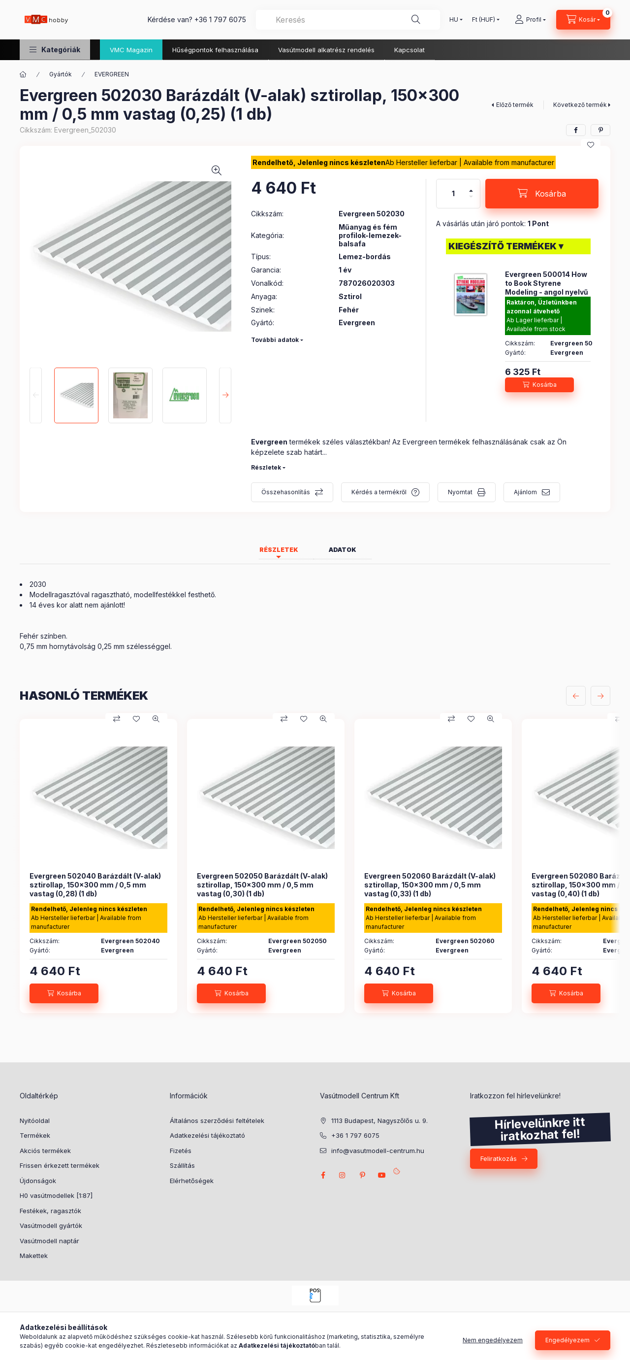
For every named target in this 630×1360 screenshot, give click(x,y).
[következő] (600, 696)
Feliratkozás (498, 1158)
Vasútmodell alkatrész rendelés (326, 50)
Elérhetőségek (192, 1181)
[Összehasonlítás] (116, 719)
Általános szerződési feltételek (217, 1120)
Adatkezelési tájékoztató (207, 1135)
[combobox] (348, 20)
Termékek (35, 1135)
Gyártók (60, 74)
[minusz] (471, 197)
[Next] (225, 395)
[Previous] (36, 395)
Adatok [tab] (342, 549)
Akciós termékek (45, 1151)
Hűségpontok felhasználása (215, 50)
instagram (342, 1175)
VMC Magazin (131, 50)
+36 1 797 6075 (220, 19)
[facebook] (576, 130)
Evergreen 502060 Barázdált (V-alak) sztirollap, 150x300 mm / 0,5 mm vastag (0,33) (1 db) (430, 885)
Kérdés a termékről (379, 492)
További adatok (275, 339)
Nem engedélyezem (493, 1340)
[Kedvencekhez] (590, 145)
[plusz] (471, 191)
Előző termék (515, 104)
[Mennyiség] (453, 193)
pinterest (362, 1175)
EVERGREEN (111, 74)
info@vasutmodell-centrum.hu (377, 1151)
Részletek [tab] (278, 549)
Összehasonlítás (285, 492)
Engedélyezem (567, 1340)
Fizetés (180, 1151)
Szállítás (182, 1165)
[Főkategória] (23, 74)
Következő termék (580, 104)
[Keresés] (416, 19)
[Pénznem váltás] (484, 19)
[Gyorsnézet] (156, 719)
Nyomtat (460, 492)
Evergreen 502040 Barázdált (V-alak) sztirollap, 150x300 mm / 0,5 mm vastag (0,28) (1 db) (95, 885)
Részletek (266, 467)
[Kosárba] (541, 193)
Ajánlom (525, 492)
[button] (55, 49)
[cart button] (583, 20)
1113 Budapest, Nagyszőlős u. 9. (379, 1120)
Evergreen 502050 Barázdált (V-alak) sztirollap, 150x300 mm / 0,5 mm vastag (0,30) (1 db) (262, 885)
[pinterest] (600, 130)
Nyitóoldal (35, 1120)
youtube (382, 1175)
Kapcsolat (409, 50)
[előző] (576, 696)
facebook (323, 1175)
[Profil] (530, 20)
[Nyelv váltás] (454, 19)
